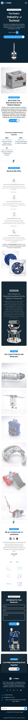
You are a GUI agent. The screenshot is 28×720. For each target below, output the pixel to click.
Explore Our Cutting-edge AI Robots (14, 37)
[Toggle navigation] (26, 3)
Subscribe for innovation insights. (15, 712)
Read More (14, 195)
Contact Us (14, 325)
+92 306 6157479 (8, 695)
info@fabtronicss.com (9, 697)
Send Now (14, 624)
